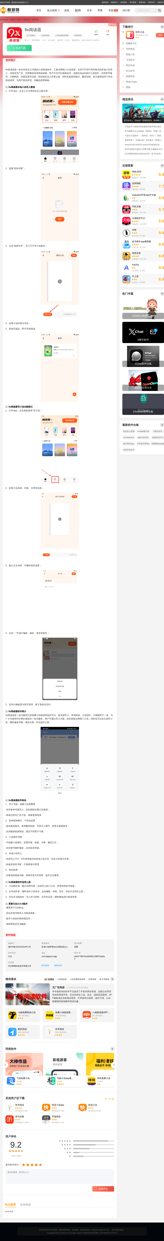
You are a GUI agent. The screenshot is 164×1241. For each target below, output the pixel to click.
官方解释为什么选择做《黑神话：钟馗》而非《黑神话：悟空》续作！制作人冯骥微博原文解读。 (144, 131)
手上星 (135, 276)
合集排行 (160, 2)
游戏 (66, 10)
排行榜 (126, 10)
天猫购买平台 (138, 218)
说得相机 (136, 183)
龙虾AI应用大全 (143, 438)
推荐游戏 (142, 2)
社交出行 (135, 282)
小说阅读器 (45, 35)
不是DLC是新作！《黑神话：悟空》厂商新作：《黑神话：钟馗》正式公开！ (144, 136)
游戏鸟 (12, 20)
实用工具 (135, 247)
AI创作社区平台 (128, 450)
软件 (78, 10)
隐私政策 (58, 965)
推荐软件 (151, 2)
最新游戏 (105, 2)
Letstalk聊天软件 (143, 431)
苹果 (100, 10)
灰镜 (134, 230)
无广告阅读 (31, 35)
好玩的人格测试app (128, 431)
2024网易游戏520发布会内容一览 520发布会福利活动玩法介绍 (144, 154)
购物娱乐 (135, 178)
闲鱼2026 (136, 172)
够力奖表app (128, 444)
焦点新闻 (52, 10)
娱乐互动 (135, 236)
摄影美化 (135, 189)
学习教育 (135, 271)
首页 (38, 10)
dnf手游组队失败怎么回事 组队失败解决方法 (143, 149)
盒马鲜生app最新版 (141, 241)
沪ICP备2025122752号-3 (108, 1233)
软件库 (19, 20)
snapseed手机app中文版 (144, 195)
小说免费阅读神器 (61, 35)
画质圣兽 (136, 253)
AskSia (135, 265)
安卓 (89, 10)
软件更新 (133, 2)
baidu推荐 (9, 1211)
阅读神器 (78, 35)
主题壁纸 (135, 259)
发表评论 (103, 1189)
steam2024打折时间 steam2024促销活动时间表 (144, 145)
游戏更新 (123, 2)
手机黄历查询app (143, 444)
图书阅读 (26, 20)
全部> (162, 293)
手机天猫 (136, 206)
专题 (110, 10)
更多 (112, 979)
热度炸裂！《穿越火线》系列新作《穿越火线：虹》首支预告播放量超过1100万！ (144, 140)
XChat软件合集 (128, 438)
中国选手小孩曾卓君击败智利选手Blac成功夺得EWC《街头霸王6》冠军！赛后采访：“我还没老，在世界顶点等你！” (144, 126)
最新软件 (114, 2)
